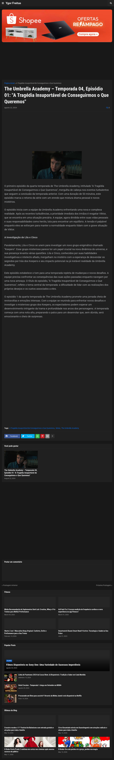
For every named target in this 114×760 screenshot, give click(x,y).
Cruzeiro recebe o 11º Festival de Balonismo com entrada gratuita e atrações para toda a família (29, 729)
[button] (3, 3)
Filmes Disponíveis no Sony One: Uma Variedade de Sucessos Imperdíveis (43, 664)
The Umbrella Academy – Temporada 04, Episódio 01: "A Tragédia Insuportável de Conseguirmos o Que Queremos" (20, 473)
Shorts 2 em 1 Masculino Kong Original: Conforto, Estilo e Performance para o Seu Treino (25, 632)
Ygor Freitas (13, 3)
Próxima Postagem (103, 585)
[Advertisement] (57, 59)
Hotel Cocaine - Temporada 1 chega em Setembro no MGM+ (39, 685)
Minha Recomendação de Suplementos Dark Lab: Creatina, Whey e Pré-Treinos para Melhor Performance (30, 610)
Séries (58, 428)
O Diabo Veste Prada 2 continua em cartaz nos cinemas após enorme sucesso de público (29, 750)
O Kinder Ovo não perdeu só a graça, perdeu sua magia (78, 749)
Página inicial (9, 83)
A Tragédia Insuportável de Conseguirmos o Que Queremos (38, 83)
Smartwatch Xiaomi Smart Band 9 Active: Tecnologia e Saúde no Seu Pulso (83, 632)
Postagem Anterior (10, 585)
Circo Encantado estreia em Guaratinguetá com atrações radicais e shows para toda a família (82, 729)
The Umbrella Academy (70, 428)
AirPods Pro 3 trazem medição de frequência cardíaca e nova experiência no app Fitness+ (80, 610)
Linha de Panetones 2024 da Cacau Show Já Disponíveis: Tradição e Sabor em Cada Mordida (52, 675)
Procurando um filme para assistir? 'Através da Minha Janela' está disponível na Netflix (50, 696)
